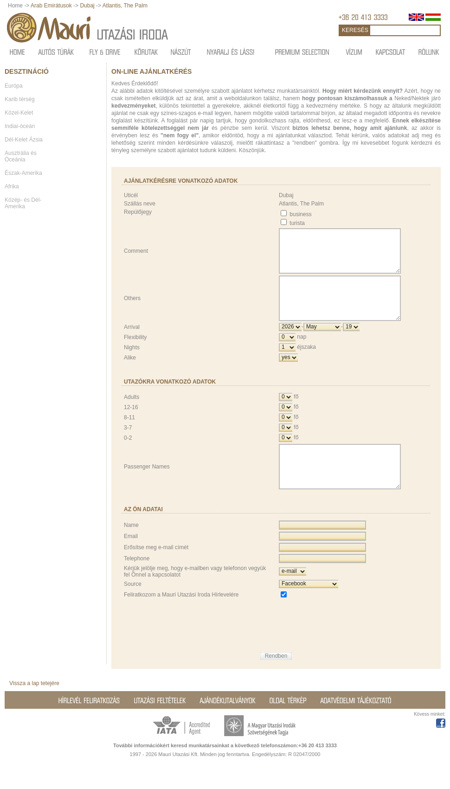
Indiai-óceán (20, 126)
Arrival (132, 343)
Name (131, 550)
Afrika (12, 186)
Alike (130, 374)
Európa (14, 86)
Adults (131, 414)
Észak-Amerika (23, 173)
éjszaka (306, 363)
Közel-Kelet (19, 112)
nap (301, 353)
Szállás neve (139, 203)
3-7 (128, 444)
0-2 (128, 454)
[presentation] (349, 644)
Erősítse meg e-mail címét (156, 572)
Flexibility (135, 354)
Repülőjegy (138, 212)
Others (132, 311)
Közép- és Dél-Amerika (23, 203)
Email (131, 561)
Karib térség (20, 99)
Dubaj (87, 5)
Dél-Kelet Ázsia (24, 139)
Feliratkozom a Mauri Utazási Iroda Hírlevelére (181, 619)
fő (296, 413)
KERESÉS (355, 30)
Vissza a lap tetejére (34, 708)
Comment (136, 255)
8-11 (129, 434)
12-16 (131, 424)
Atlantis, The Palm (125, 5)
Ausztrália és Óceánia (21, 156)
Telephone (136, 583)
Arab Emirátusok (52, 5)
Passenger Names (147, 487)
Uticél (131, 195)
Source (132, 609)
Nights (132, 364)
